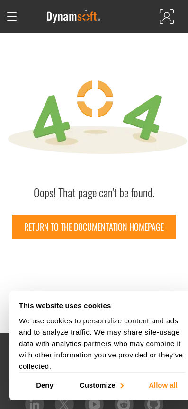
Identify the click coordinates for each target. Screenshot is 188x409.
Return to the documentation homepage (94, 227)
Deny (45, 385)
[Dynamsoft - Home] (74, 16)
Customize (101, 385)
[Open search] (31, 16)
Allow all (163, 385)
